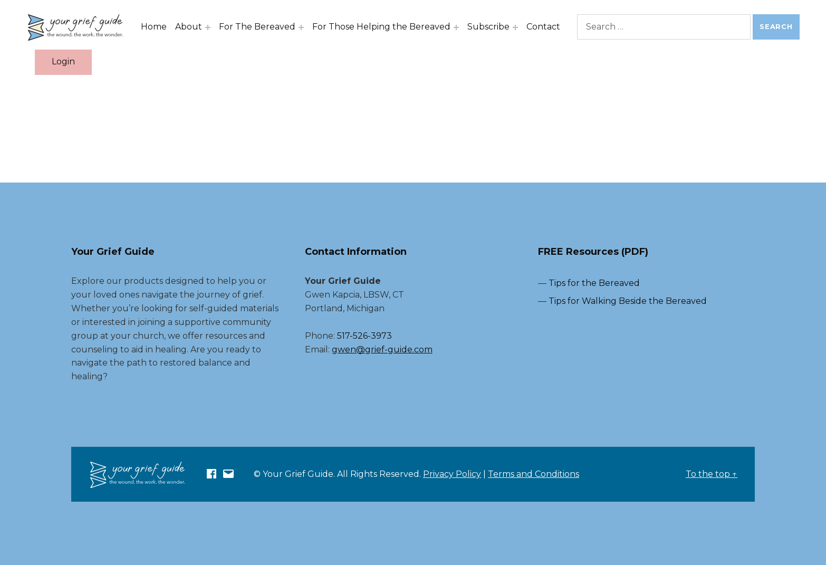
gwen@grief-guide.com (382, 349)
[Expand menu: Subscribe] (515, 27)
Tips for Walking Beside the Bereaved (628, 301)
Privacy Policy (452, 474)
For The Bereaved (257, 27)
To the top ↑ (711, 474)
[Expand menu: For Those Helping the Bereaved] (456, 27)
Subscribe (488, 27)
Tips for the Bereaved (594, 283)
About (188, 27)
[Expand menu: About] (207, 27)
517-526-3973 (364, 336)
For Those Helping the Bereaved (381, 27)
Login (63, 61)
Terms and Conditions (533, 474)
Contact (543, 27)
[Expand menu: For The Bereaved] (301, 27)
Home (154, 27)
